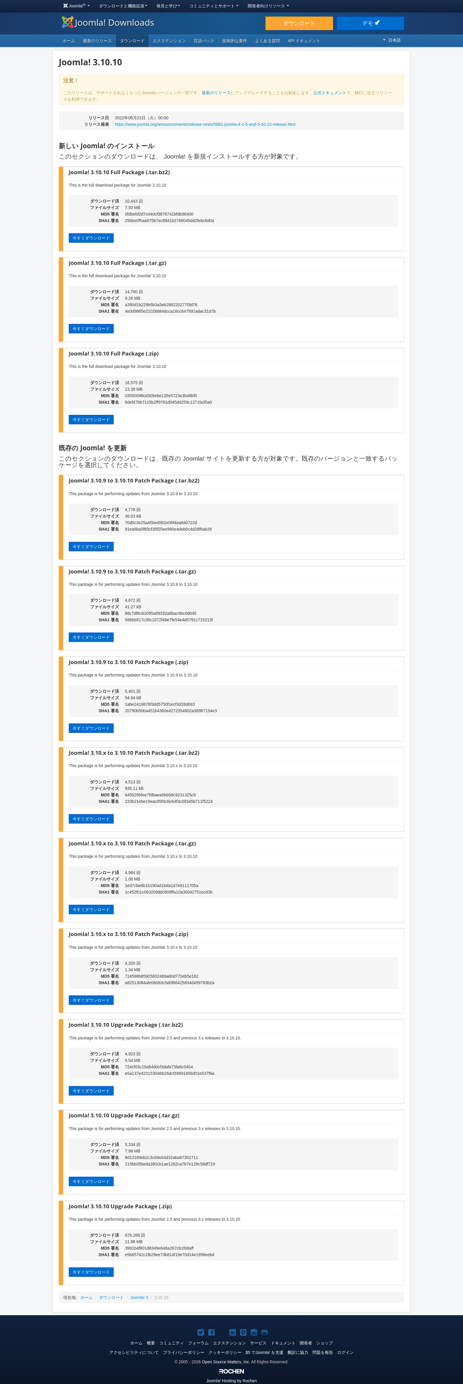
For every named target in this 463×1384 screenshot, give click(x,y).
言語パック (204, 40)
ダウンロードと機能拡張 (123, 6)
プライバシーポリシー (183, 1352)
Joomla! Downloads (108, 22)
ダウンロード (299, 23)
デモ (370, 23)
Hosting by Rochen (231, 1380)
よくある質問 (267, 40)
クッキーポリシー (225, 1352)
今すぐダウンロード (91, 238)
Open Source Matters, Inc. (226, 1361)
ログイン (345, 1352)
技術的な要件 (234, 40)
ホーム (69, 40)
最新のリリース (97, 40)
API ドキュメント (304, 40)
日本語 (392, 40)
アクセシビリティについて (134, 1352)
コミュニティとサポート (214, 6)
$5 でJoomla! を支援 (264, 1352)
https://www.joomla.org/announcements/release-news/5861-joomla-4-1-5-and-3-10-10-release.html (205, 124)
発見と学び (168, 6)
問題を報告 (322, 1352)
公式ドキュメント (329, 92)
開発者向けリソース (268, 6)
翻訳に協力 (298, 1352)
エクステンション (169, 40)
